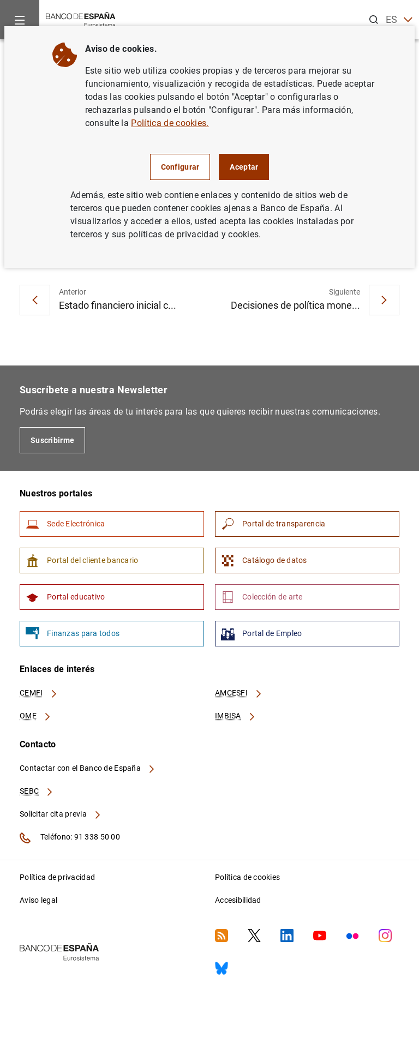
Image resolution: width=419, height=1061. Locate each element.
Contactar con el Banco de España (88, 768)
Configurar (180, 167)
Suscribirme (52, 440)
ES (399, 20)
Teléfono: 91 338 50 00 (70, 837)
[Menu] (19, 19)
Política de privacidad (57, 877)
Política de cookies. (169, 123)
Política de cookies (247, 877)
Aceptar (244, 167)
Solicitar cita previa (60, 814)
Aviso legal (38, 900)
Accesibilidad (238, 900)
